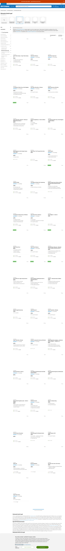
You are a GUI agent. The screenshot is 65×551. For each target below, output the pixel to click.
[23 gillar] (27, 321)
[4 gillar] (62, 414)
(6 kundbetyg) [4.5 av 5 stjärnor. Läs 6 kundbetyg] (20, 463)
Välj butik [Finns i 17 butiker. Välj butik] (54, 255)
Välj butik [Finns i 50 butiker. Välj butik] (37, 377)
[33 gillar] (45, 164)
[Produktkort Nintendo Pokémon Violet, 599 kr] (21, 171)
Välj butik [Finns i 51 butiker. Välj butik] (20, 223)
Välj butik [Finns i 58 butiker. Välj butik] (54, 223)
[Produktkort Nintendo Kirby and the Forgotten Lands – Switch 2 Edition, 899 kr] (21, 389)
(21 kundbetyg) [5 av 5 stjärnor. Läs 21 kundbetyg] (38, 55)
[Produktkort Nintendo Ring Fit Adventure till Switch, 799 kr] (56, 76)
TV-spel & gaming (4, 31)
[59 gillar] (45, 321)
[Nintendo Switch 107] (6, 45)
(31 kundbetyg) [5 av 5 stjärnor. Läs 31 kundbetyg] (20, 87)
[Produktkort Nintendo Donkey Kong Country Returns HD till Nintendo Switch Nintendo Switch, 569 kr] (56, 171)
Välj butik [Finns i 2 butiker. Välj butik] (19, 471)
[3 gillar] (62, 101)
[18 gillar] (45, 196)
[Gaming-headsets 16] (6, 34)
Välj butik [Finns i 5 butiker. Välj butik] (54, 348)
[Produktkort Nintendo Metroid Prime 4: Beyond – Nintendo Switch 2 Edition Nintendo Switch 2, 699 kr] (56, 235)
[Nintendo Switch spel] (19, 18)
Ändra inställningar (17, 547)
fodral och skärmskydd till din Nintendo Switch (27, 518)
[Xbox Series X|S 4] (6, 68)
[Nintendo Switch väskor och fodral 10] (6, 51)
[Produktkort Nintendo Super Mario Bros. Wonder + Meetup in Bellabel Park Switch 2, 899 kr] (21, 108)
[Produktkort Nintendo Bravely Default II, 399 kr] (38, 452)
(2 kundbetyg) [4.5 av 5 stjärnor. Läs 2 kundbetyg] (20, 152)
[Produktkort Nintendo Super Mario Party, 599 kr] (21, 483)
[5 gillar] (45, 414)
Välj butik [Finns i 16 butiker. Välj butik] (20, 255)
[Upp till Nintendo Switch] (4, 18)
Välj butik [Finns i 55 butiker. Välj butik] (20, 377)
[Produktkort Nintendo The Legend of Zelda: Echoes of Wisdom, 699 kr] (21, 203)
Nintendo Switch (18, 30)
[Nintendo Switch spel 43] (6, 49)
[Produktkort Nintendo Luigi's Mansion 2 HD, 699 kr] (56, 421)
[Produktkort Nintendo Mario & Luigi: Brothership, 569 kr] (21, 298)
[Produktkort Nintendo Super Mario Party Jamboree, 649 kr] (38, 203)
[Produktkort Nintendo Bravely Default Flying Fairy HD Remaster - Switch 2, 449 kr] (56, 360)
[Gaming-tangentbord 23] (6, 40)
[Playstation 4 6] (6, 59)
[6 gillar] (45, 382)
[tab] (4, 4)
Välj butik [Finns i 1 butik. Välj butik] (53, 96)
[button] (5, 13)
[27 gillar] (62, 132)
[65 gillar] (45, 69)
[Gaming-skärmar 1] (6, 39)
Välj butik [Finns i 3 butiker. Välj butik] (19, 440)
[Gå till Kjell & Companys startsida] (5, 6)
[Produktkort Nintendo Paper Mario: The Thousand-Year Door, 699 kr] (38, 139)
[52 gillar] (45, 291)
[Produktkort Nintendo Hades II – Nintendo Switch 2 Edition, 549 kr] (56, 267)
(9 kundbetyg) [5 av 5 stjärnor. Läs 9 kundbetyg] (37, 87)
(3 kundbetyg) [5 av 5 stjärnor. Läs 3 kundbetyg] (37, 182)
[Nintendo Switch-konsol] (35, 18)
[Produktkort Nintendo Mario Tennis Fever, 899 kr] (21, 235)
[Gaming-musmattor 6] (6, 36)
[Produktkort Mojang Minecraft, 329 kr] (21, 452)
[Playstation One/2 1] (6, 62)
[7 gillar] (27, 164)
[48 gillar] (27, 445)
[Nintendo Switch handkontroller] (11, 18)
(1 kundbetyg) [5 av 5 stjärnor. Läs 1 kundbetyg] (20, 214)
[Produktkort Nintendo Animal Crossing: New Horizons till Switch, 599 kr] (38, 328)
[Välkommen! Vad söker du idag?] (34, 6)
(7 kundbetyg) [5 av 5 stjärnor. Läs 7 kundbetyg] (37, 214)
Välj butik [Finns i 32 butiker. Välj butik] (20, 127)
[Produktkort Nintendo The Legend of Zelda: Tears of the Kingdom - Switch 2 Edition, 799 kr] (56, 108)
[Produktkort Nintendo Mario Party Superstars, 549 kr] (56, 44)
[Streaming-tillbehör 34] (6, 65)
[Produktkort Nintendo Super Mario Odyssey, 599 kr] (38, 235)
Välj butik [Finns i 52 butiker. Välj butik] (20, 96)
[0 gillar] (27, 37)
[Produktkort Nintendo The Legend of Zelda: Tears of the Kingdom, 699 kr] (21, 76)
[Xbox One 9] (6, 66)
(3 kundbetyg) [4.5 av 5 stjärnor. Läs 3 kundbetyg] (20, 182)
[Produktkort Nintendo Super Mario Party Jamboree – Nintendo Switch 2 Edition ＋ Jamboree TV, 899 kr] (56, 328)
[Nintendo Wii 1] (6, 57)
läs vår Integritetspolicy (27, 544)
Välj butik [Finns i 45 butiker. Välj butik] (20, 348)
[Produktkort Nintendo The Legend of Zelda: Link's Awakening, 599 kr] (38, 171)
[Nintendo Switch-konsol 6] (6, 53)
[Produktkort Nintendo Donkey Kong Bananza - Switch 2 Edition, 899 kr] (38, 108)
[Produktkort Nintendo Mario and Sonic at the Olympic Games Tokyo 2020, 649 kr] (21, 139)
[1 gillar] (45, 132)
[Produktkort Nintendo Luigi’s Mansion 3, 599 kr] (38, 298)
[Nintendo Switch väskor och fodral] (27, 18)
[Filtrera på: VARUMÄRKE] (6, 28)
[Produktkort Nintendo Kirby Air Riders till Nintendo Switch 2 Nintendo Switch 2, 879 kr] (38, 267)
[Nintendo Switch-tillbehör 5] (6, 55)
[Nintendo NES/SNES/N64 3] (6, 43)
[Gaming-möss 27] (6, 37)
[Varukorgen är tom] (64, 6)
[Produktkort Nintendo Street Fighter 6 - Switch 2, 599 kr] (56, 203)
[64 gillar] (27, 476)
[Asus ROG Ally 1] (6, 33)
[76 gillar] (62, 69)
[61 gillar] (62, 291)
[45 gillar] (62, 37)
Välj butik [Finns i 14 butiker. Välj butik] (37, 127)
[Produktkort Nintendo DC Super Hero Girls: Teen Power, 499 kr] (56, 452)
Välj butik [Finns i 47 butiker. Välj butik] (54, 127)
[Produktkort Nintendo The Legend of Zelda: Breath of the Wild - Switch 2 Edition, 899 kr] (38, 360)
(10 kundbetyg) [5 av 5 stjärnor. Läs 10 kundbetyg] (55, 55)
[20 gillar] (27, 132)
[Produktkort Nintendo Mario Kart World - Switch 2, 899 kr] (21, 360)
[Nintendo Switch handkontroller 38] (6, 47)
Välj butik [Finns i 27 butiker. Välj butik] (54, 316)
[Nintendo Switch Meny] (13, 9)
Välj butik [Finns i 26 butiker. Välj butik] (37, 96)
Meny (12, 6)
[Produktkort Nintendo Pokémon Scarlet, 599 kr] (38, 389)
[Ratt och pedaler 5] (6, 63)
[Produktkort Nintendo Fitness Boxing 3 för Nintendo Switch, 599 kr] (38, 421)
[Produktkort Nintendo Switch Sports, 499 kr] (56, 139)
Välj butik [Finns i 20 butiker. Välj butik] (37, 255)
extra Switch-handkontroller (31, 30)
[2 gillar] (45, 101)
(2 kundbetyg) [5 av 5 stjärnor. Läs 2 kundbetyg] (37, 400)
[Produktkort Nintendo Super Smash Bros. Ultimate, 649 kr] (56, 298)
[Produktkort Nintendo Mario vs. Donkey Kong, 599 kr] (56, 389)
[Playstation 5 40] (6, 60)
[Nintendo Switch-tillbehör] (42, 18)
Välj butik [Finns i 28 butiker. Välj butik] (20, 191)
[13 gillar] (27, 69)
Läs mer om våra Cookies (19, 544)
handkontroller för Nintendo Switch (32, 517)
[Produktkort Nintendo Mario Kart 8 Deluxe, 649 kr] (38, 44)
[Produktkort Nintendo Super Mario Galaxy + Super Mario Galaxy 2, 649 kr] (21, 44)
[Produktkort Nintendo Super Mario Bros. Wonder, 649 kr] (21, 328)
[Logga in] (56, 6)
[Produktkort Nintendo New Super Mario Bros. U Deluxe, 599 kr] (38, 76)
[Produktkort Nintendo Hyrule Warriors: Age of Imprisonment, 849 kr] (21, 267)
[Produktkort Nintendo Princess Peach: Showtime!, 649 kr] (21, 421)
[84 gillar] (45, 37)
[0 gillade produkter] (61, 6)
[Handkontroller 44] (6, 42)
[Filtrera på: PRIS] (6, 26)
